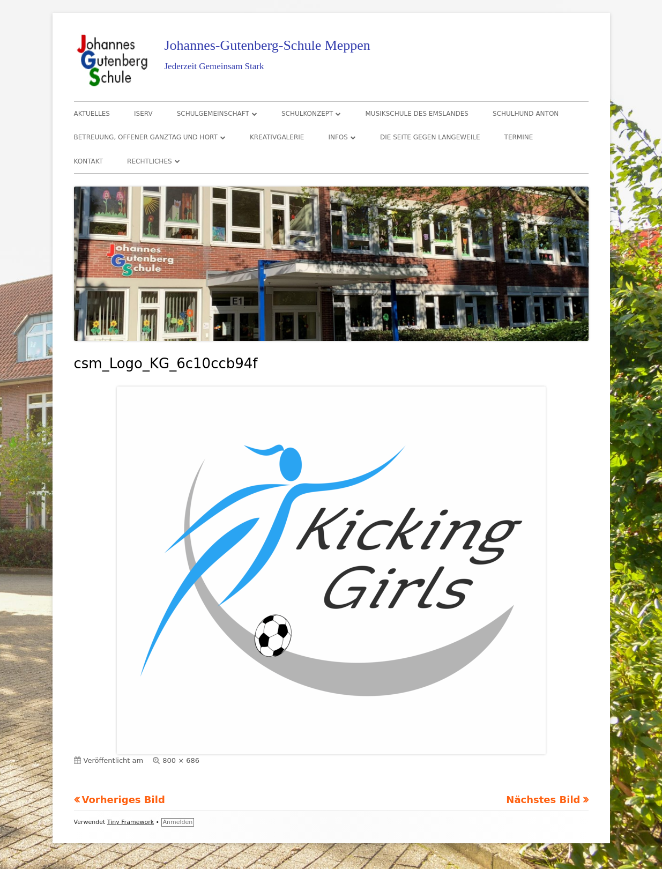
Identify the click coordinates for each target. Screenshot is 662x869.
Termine (518, 137)
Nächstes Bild (543, 799)
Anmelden (178, 822)
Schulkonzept (307, 113)
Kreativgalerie (277, 137)
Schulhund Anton (526, 113)
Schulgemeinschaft (213, 113)
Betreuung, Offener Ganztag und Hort (146, 137)
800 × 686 (180, 760)
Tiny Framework (130, 822)
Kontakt (88, 161)
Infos (337, 137)
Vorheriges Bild (123, 799)
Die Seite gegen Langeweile (430, 137)
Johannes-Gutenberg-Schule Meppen (267, 45)
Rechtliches (149, 161)
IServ (143, 113)
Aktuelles (92, 113)
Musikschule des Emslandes (417, 113)
